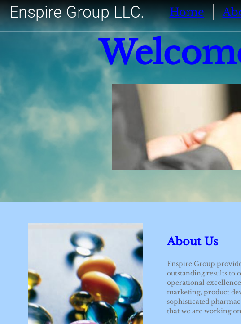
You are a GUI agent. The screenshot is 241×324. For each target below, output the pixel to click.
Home (187, 11)
